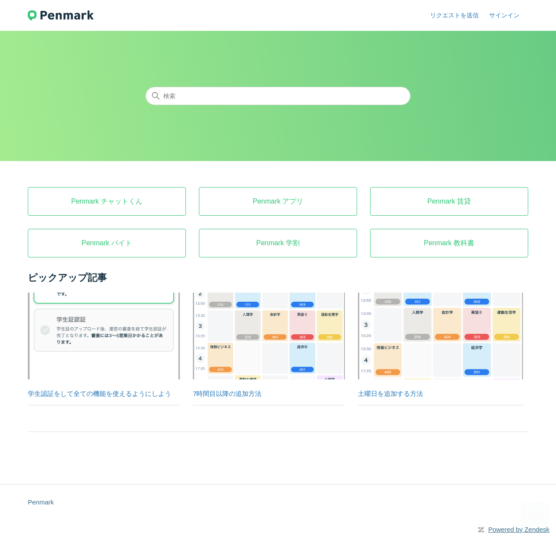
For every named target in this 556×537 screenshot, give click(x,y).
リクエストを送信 (454, 15)
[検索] (278, 96)
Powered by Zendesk (518, 529)
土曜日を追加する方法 (390, 393)
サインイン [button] (504, 15)
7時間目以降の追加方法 (227, 393)
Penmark (41, 502)
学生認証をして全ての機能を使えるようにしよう (99, 393)
